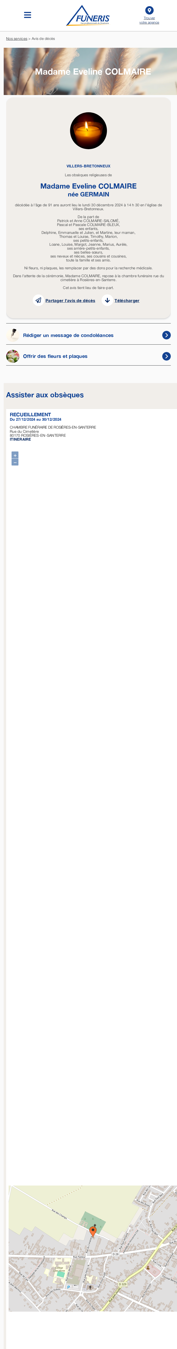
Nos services (16, 38)
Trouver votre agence (149, 14)
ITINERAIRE (20, 439)
